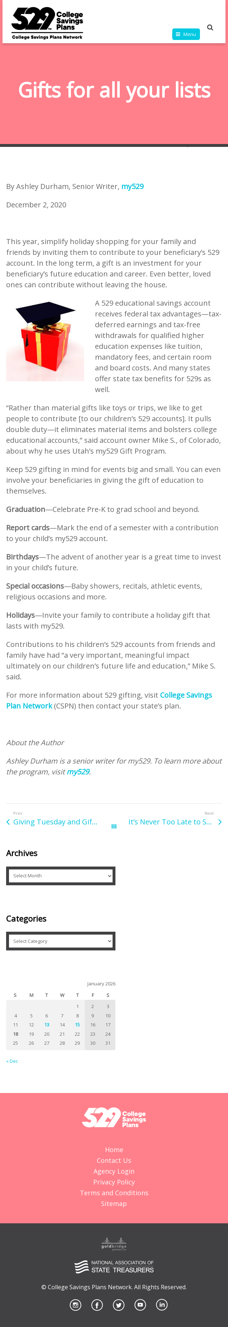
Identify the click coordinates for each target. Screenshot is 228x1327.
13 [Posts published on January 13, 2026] (46, 1024)
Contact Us (114, 1160)
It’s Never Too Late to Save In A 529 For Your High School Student (175, 822)
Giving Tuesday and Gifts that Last (63, 822)
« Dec (12, 1061)
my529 (132, 186)
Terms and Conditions (114, 1192)
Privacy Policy (114, 1182)
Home (114, 1149)
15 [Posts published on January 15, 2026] (77, 1024)
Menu (189, 34)
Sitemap (114, 1203)
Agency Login (114, 1171)
